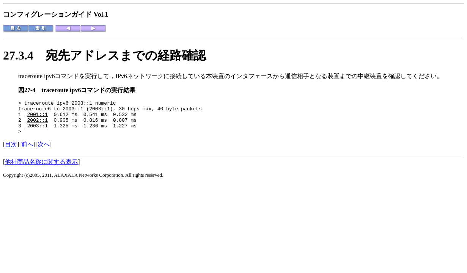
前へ (27, 151)
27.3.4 (24, 55)
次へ (44, 151)
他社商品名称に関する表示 (41, 168)
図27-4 (29, 90)
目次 (11, 151)
